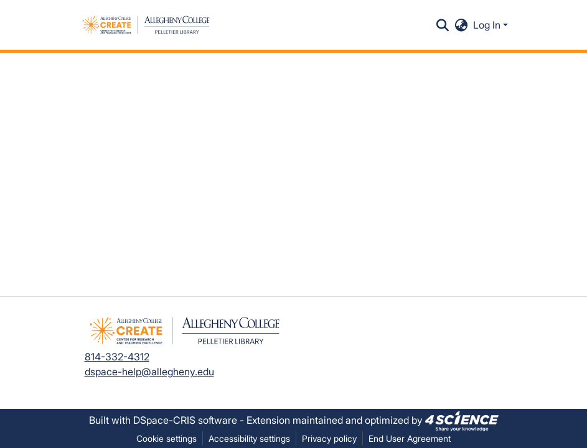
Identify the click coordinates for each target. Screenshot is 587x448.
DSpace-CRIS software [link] (185, 420)
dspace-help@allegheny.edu (149, 371)
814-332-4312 (117, 356)
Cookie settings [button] (166, 438)
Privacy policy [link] (329, 438)
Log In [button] (488, 25)
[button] (146, 24)
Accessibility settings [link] (249, 438)
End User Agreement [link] (410, 438)
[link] (462, 420)
